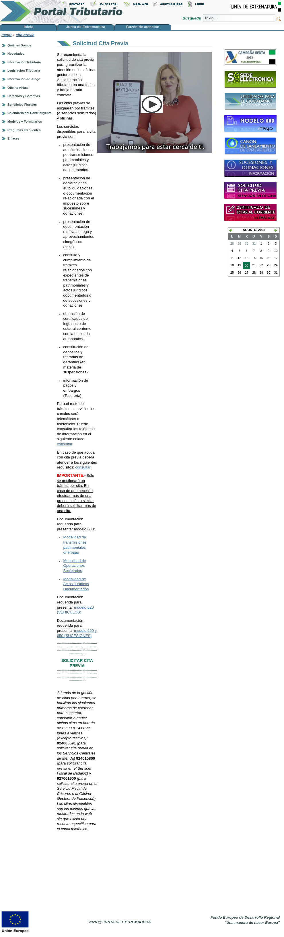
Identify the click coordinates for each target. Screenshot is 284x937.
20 (245, 266)
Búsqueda (192, 18)
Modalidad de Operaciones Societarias (74, 565)
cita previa (25, 35)
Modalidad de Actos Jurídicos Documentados (76, 584)
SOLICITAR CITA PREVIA (77, 663)
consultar (64, 444)
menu (6, 35)
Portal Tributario (61, 11)
